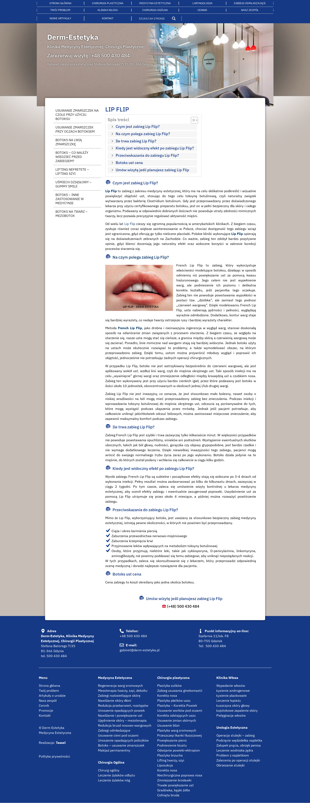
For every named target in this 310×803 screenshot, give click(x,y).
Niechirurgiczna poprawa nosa (179, 775)
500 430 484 (57, 656)
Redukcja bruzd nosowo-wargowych (124, 725)
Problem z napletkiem (232, 755)
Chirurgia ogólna (155, 10)
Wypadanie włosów (230, 685)
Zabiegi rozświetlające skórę (119, 695)
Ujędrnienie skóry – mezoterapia (122, 720)
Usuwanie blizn (168, 725)
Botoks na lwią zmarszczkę (68, 142)
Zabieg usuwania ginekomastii (179, 690)
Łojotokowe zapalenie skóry (237, 710)
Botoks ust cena (129, 162)
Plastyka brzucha (170, 755)
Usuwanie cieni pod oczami (118, 735)
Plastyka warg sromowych (176, 730)
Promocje (46, 710)
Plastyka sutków (169, 685)
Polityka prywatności (54, 756)
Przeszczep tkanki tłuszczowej (179, 735)
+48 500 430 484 (110, 55)
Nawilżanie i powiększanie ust (120, 715)
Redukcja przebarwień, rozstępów (123, 705)
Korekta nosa (167, 695)
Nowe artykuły (60, 18)
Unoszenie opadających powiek (121, 710)
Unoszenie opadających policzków (123, 740)
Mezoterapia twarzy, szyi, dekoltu (122, 690)
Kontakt (107, 18)
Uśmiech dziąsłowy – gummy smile (73, 184)
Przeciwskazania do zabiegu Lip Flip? (147, 155)
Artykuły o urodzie (52, 695)
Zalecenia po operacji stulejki (238, 760)
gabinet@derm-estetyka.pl (139, 650)
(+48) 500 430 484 (180, 606)
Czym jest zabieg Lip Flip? (138, 126)
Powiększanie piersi (172, 740)
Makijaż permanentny (114, 750)
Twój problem (60, 10)
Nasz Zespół (250, 10)
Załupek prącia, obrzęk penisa (238, 745)
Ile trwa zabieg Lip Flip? (136, 141)
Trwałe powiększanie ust (175, 785)
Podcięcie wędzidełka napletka (239, 740)
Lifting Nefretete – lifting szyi (72, 171)
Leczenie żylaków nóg (114, 780)
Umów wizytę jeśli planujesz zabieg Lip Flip (152, 169)
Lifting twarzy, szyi (170, 760)
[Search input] (154, 18)
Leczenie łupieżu (228, 700)
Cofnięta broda (168, 795)
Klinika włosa (108, 10)
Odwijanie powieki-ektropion (178, 750)
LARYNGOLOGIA (202, 3)
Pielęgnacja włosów (231, 715)
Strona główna (60, 3)
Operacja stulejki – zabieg (235, 735)
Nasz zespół (47, 700)
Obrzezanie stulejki (230, 765)
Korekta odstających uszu (176, 715)
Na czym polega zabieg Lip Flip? (143, 133)
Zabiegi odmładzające (250, 3)
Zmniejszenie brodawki (174, 780)
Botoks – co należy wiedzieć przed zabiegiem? (71, 156)
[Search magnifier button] (173, 18)
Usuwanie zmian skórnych (176, 720)
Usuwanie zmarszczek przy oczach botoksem (75, 129)
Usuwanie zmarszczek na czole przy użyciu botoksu (77, 114)
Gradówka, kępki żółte (173, 790)
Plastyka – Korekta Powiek (177, 705)
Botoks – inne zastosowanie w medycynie (69, 199)
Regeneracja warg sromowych (120, 685)
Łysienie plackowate (231, 695)
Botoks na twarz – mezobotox (71, 213)
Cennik (202, 10)
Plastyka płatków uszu (173, 700)
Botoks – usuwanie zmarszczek (121, 745)
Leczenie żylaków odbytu (116, 775)
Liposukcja (165, 765)
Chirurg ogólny (108, 770)
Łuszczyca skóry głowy (233, 705)
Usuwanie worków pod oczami (179, 710)
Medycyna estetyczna (155, 3)
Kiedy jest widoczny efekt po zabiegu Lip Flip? (155, 148)
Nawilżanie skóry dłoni (114, 700)
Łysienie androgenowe (233, 690)
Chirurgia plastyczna (107, 3)
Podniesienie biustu (172, 745)
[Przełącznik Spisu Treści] (192, 120)
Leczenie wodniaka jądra (234, 750)
